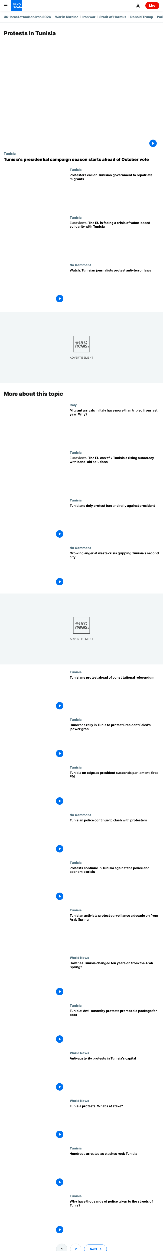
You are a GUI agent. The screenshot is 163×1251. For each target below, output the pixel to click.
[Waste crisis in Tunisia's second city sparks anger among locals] (114, 570)
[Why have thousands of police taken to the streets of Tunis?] (114, 1218)
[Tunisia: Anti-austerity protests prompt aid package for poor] (114, 1027)
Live (152, 5)
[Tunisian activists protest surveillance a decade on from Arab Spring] (114, 932)
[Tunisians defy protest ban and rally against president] (114, 522)
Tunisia (10, 153)
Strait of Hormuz (112, 17)
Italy (73, 405)
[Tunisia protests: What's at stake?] (114, 1122)
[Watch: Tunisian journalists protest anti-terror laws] (114, 286)
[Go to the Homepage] (16, 5)
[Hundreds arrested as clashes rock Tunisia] (114, 1170)
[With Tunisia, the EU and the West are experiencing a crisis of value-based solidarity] (114, 239)
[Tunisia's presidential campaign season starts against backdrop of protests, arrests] (81, 159)
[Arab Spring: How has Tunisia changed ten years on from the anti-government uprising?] (114, 979)
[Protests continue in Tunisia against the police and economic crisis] (114, 884)
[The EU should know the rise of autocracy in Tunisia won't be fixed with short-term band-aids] (114, 474)
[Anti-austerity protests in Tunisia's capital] (114, 1075)
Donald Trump (141, 17)
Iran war (88, 17)
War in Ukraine (66, 17)
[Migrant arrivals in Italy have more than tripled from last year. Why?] (114, 426)
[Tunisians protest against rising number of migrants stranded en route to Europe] (114, 191)
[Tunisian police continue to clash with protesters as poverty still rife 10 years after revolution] (114, 837)
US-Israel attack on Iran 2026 (27, 17)
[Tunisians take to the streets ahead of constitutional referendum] (114, 694)
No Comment (80, 265)
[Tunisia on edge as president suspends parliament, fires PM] (114, 789)
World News (79, 958)
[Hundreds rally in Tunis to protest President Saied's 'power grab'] (114, 741)
